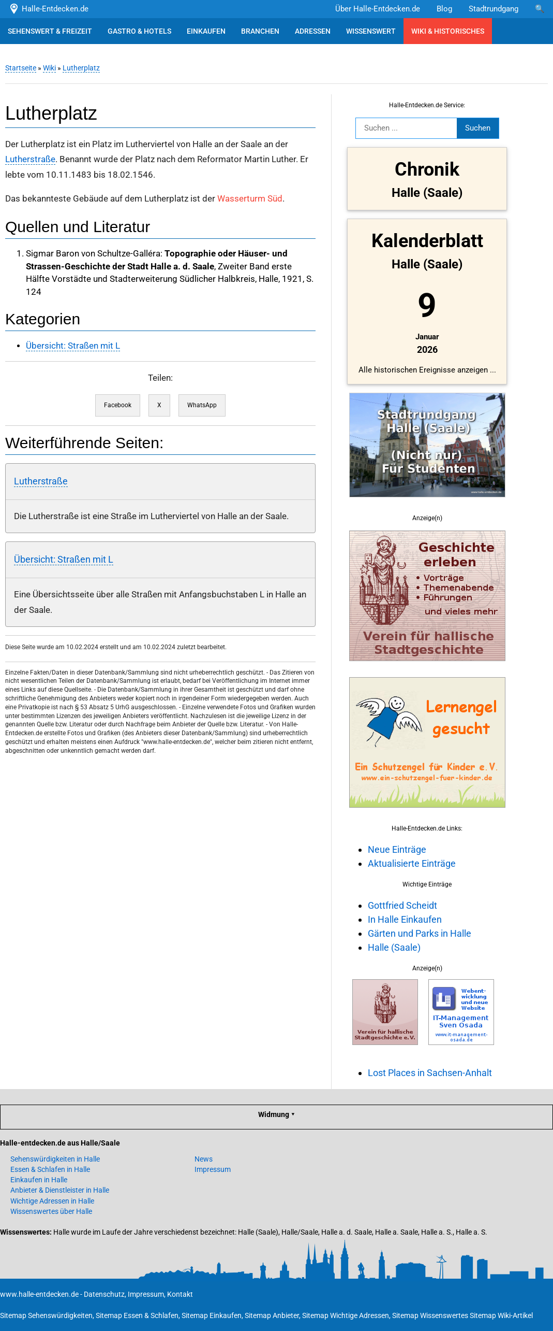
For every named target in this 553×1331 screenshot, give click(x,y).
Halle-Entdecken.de (48, 9)
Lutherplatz (81, 68)
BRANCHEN (260, 31)
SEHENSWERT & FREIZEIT (50, 31)
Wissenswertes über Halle (51, 1211)
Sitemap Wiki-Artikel (501, 1315)
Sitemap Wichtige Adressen (345, 1315)
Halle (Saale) (394, 947)
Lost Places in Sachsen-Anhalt (430, 1072)
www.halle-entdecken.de (39, 1294)
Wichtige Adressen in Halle (52, 1201)
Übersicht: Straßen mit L (73, 346)
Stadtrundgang (493, 8)
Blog (444, 8)
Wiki (49, 68)
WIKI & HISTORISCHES (447, 31)
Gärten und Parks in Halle (419, 933)
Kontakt (180, 1294)
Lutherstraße (30, 159)
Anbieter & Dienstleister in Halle (59, 1190)
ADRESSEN (313, 31)
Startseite (20, 68)
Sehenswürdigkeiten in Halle (55, 1159)
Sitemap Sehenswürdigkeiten (46, 1315)
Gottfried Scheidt (402, 905)
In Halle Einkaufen (405, 919)
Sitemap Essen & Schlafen (137, 1315)
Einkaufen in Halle (38, 1180)
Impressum (213, 1169)
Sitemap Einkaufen (212, 1315)
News (204, 1159)
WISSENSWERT (371, 31)
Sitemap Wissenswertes (430, 1315)
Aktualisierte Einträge (412, 863)
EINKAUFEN (206, 31)
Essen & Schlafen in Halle (50, 1169)
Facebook (117, 405)
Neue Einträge (397, 849)
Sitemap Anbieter (272, 1315)
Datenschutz (104, 1294)
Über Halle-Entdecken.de (377, 8)
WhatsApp (202, 405)
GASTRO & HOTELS (139, 31)
